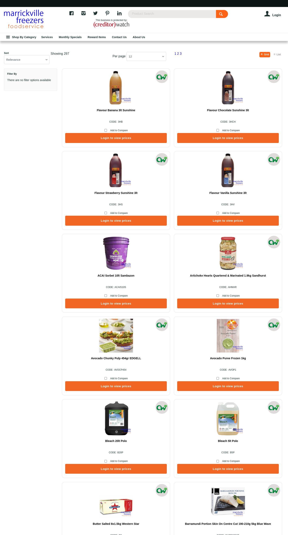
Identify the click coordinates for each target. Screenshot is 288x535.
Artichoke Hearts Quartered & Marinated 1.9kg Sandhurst (144, 220)
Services (165, 424)
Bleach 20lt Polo (88, 302)
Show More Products (174, 346)
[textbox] (188, 16)
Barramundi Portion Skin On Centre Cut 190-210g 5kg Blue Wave (256, 303)
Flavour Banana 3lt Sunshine (88, 136)
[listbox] (27, 85)
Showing (60, 79)
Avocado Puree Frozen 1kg (256, 219)
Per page (119, 82)
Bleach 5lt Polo (144, 302)
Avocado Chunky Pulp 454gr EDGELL (200, 220)
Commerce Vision (133, 521)
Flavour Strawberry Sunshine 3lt (200, 136)
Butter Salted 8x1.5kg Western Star (200, 302)
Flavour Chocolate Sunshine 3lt (144, 136)
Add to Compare (91, 156)
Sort (6, 79)
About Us (122, 424)
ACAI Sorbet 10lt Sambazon (88, 219)
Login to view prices (88, 164)
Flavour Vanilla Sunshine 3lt (256, 136)
